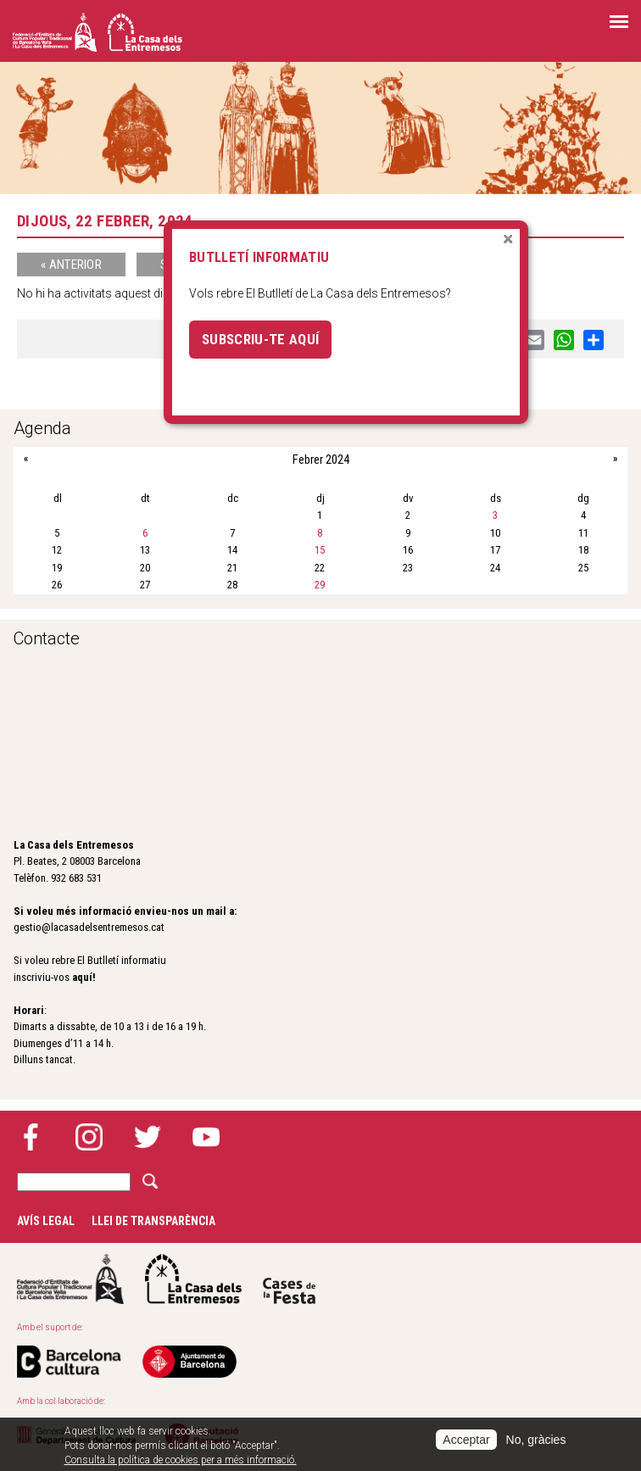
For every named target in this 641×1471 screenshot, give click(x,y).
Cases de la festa (289, 1279)
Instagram (89, 1137)
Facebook (30, 1137)
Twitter (147, 1137)
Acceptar (466, 1439)
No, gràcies (536, 1439)
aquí (82, 977)
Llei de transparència (153, 1221)
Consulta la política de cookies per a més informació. (180, 1460)
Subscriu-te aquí (260, 339)
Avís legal (46, 1221)
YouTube (206, 1137)
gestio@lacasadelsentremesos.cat (89, 927)
